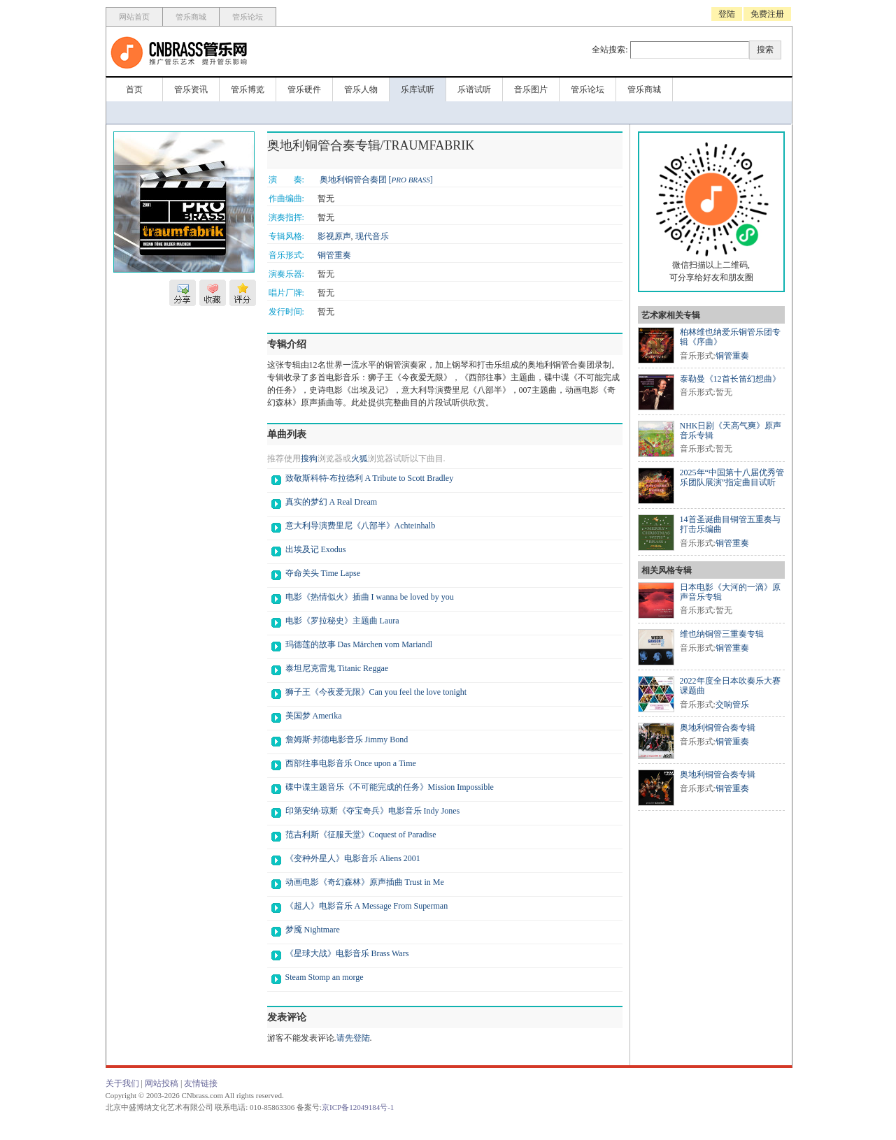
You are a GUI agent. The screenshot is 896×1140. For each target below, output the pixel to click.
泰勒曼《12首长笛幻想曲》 (730, 379)
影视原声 (334, 236)
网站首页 (134, 17)
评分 (242, 293)
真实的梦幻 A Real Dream (331, 502)
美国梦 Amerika (313, 716)
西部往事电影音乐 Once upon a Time (350, 763)
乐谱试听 (474, 89)
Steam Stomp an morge (324, 977)
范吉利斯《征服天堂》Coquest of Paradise (360, 834)
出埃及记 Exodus (315, 549)
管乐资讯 (191, 89)
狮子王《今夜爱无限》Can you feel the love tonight (376, 692)
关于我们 (122, 1083)
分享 (182, 293)
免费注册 (767, 14)
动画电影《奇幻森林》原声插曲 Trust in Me (364, 882)
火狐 (359, 458)
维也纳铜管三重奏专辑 (722, 634)
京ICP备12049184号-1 (358, 1107)
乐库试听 (417, 89)
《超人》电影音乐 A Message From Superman (366, 906)
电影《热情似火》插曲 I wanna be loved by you (369, 597)
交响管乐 (732, 704)
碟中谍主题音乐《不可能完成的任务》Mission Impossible (389, 787)
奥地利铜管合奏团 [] (376, 180)
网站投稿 (161, 1083)
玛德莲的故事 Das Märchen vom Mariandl (359, 644)
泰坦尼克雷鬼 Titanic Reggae (337, 668)
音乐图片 (531, 89)
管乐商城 (191, 17)
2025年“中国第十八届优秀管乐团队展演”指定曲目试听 (732, 477)
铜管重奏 (334, 255)
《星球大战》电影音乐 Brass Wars (347, 953)
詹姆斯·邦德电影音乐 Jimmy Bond (346, 739)
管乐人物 (361, 89)
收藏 (212, 293)
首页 (134, 89)
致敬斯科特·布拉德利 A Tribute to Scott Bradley (369, 478)
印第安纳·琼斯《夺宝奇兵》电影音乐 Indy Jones (372, 811)
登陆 (726, 14)
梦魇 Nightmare (312, 930)
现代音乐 (372, 236)
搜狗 (309, 458)
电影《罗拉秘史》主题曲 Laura (342, 621)
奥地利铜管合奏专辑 (717, 728)
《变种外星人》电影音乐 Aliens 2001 (352, 858)
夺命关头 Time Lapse (323, 573)
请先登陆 (353, 1038)
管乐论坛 (247, 17)
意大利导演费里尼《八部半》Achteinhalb (360, 526)
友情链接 (201, 1083)
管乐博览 (247, 89)
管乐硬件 (304, 89)
